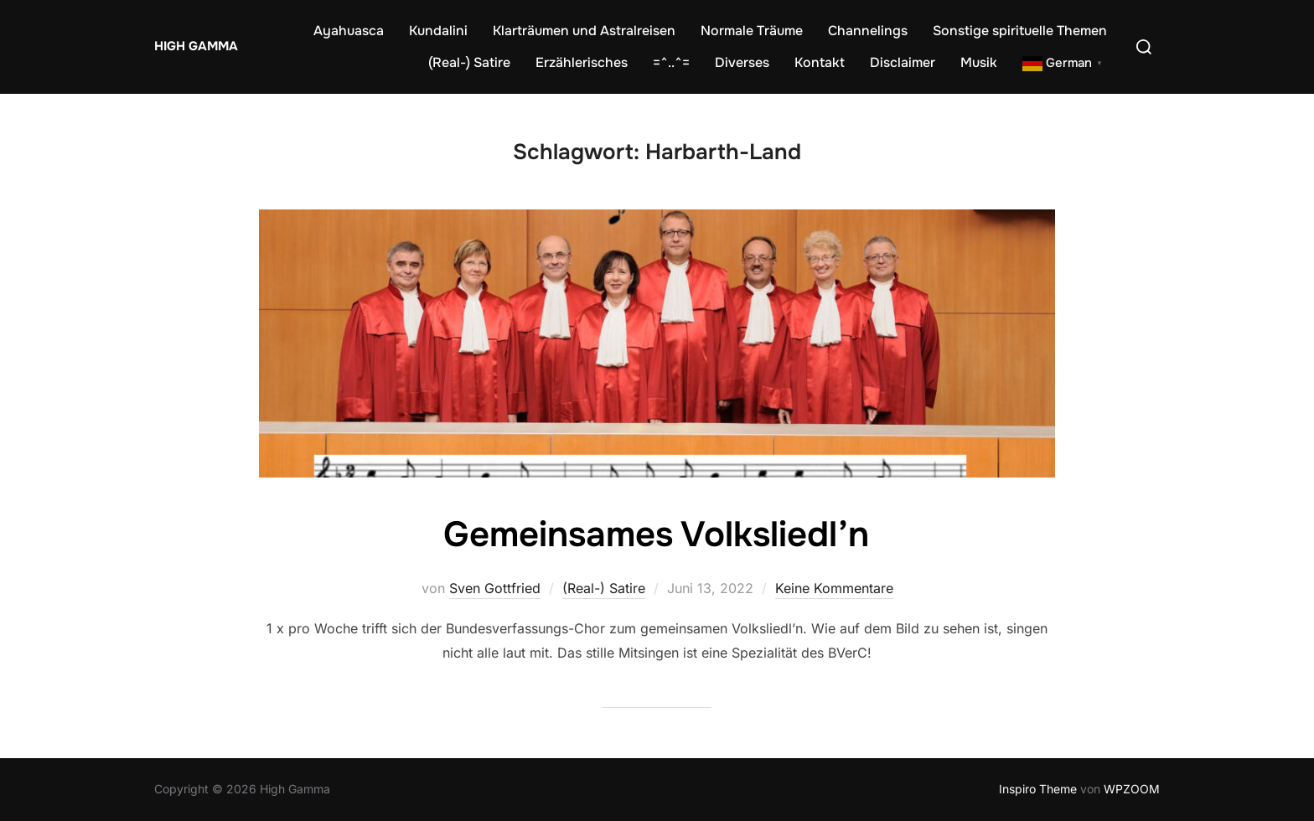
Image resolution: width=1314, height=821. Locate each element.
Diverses (742, 62)
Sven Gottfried (495, 588)
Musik (978, 62)
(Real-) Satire (469, 62)
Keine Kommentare (834, 588)
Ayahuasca (348, 30)
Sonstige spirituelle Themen (1020, 30)
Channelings (868, 30)
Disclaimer (902, 62)
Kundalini (438, 30)
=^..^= (671, 62)
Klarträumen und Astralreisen (584, 30)
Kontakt (819, 62)
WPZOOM (1132, 789)
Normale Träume (752, 30)
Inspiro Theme (1038, 789)
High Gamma (196, 46)
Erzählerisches (581, 62)
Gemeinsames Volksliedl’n (656, 534)
